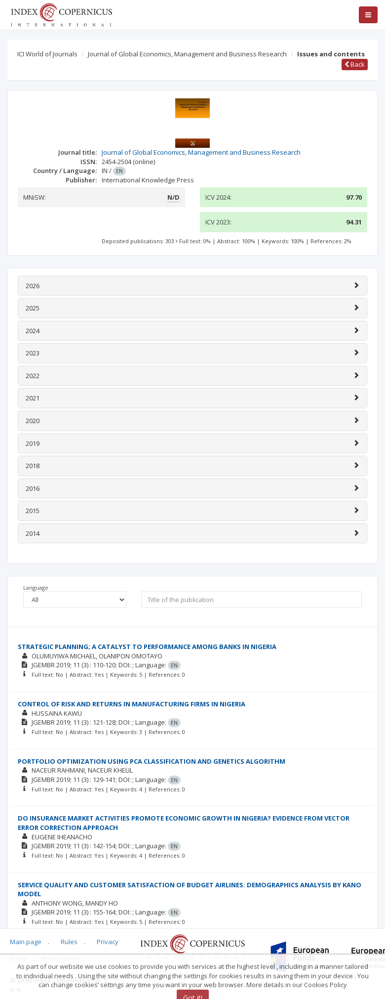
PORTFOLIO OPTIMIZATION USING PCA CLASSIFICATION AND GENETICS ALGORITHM (151, 761)
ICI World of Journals (47, 53)
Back (355, 64)
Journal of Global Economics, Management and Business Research (187, 53)
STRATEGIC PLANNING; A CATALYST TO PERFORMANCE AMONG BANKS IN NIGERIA (147, 646)
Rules (69, 941)
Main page (25, 941)
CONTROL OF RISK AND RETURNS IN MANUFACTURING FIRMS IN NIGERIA (131, 703)
